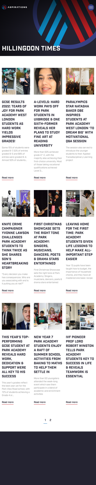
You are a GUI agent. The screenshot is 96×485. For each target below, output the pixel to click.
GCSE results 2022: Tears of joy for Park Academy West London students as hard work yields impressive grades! (16, 123)
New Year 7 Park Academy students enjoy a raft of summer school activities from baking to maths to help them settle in (48, 353)
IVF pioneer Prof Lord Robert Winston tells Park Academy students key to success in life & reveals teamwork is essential (80, 353)
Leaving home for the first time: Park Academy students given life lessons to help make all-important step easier (80, 241)
